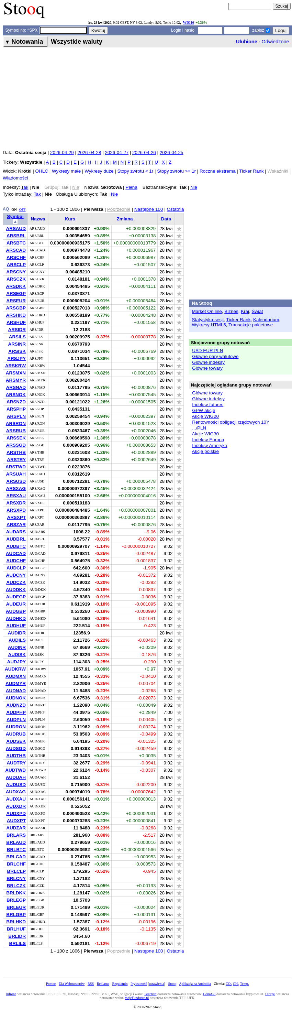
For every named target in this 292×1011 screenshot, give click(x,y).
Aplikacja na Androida (195, 984)
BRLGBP (16, 914)
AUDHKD (16, 618)
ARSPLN (16, 416)
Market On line (207, 311)
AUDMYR (15, 683)
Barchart (150, 994)
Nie (193, 187)
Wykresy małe (66, 171)
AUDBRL (16, 539)
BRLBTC (16, 849)
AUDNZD (16, 705)
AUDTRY (16, 762)
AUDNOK (15, 697)
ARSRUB (15, 430)
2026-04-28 (89, 152)
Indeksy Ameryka (209, 445)
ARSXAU (16, 495)
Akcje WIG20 (205, 416)
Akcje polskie (205, 451)
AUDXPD (16, 813)
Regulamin (120, 984)
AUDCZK (16, 582)
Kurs (70, 218)
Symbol (15, 216)
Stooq (172, 984)
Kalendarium (266, 319)
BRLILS (17, 943)
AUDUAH (16, 777)
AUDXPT (16, 820)
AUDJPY (16, 661)
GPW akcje (203, 410)
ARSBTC (16, 243)
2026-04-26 (144, 152)
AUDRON (15, 726)
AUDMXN (15, 676)
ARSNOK (16, 394)
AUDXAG (16, 791)
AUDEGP (16, 596)
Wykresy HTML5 (209, 324)
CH (236, 984)
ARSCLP (16, 264)
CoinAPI (209, 994)
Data (166, 218)
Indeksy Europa (208, 439)
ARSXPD (16, 510)
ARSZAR (16, 524)
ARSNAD (15, 387)
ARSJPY (16, 358)
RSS (91, 984)
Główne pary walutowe (215, 356)
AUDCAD (16, 553)
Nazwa (38, 218)
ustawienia (156, 984)
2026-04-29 (62, 152)
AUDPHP (16, 712)
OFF (22, 209)
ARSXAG (16, 488)
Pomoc (51, 984)
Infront (10, 994)
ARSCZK (16, 279)
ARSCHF (16, 257)
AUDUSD (15, 784)
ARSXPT (16, 517)
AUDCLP (16, 567)
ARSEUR (16, 300)
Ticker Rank (251, 171)
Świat (257, 311)
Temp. (244, 984)
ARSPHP (16, 409)
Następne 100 (148, 209)
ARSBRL (16, 235)
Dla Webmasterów (72, 984)
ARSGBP (16, 308)
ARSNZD (16, 401)
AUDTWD (15, 770)
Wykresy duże (99, 171)
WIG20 (188, 22)
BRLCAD (16, 856)
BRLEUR (16, 907)
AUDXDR (15, 806)
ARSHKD (15, 315)
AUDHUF (16, 625)
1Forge (270, 994)
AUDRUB (16, 734)
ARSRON (16, 423)
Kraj (245, 311)
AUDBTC (16, 546)
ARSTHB (16, 452)
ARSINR (17, 344)
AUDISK (17, 654)
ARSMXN (16, 373)
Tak (25, 187)
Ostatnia (175, 209)
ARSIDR (17, 329)
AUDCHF (16, 560)
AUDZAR (16, 827)
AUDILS (17, 640)
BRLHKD (16, 921)
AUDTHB (16, 755)
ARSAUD (15, 228)
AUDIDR (17, 632)
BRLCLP (16, 871)
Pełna (131, 187)
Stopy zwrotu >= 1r (176, 171)
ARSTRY (16, 459)
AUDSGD (16, 748)
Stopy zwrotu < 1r (135, 171)
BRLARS (16, 835)
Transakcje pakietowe (250, 324)
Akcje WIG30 (205, 433)
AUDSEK (16, 741)
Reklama (103, 984)
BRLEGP (16, 900)
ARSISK (17, 351)
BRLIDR (17, 936)
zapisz (258, 30)
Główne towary (207, 368)
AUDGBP (16, 611)
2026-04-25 (171, 152)
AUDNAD (16, 690)
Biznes (231, 311)
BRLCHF (16, 864)
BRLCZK (16, 885)
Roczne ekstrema (218, 171)
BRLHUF (16, 929)
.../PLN (199, 428)
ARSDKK (15, 286)
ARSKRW (15, 365)
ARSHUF (16, 322)
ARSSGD (16, 445)
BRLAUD (16, 842)
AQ (6, 209)
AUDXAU (15, 799)
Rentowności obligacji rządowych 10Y (230, 422)
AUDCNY (15, 575)
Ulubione (246, 41)
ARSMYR (16, 380)
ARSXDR (16, 503)
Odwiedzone (275, 41)
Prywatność (139, 984)
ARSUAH (15, 474)
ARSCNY (16, 271)
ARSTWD (15, 466)
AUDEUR (15, 604)
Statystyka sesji (208, 319)
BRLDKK (16, 892)
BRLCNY (16, 878)
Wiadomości (15, 178)
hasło (189, 30)
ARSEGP (16, 293)
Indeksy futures (207, 404)
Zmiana (125, 218)
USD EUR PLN (207, 350)
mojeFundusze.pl (137, 998)
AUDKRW (15, 669)
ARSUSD (16, 481)
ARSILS (17, 336)
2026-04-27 (116, 152)
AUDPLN (16, 719)
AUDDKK (16, 589)
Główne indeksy (208, 362)
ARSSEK (16, 438)
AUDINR (17, 647)
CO (229, 984)
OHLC (41, 171)
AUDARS (15, 531)
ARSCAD (15, 250)
